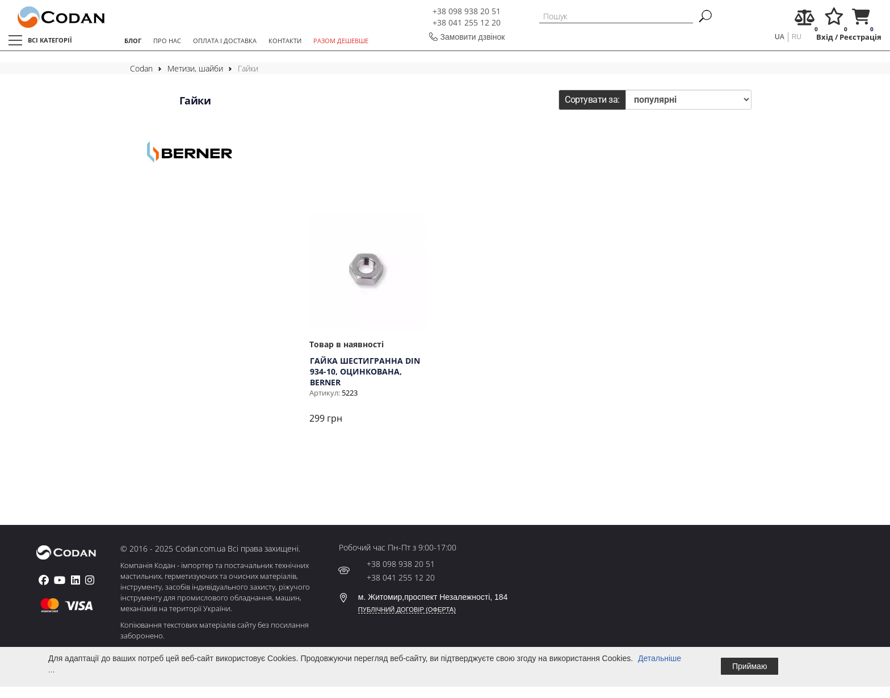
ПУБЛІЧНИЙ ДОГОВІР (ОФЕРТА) (407, 609)
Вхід (824, 37)
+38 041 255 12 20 (467, 22)
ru (796, 37)
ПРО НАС (167, 40)
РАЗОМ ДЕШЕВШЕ (340, 40)
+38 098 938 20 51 (467, 11)
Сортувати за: (592, 99)
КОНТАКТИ (284, 40)
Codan (141, 68)
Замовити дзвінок (472, 36)
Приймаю (749, 666)
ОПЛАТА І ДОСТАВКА (225, 40)
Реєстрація (860, 37)
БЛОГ (132, 40)
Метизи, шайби (195, 68)
